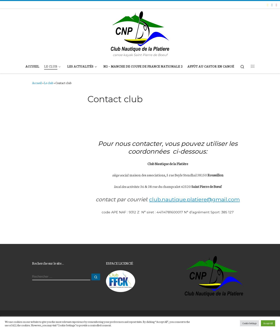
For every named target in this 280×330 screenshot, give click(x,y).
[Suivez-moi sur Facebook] (272, 5)
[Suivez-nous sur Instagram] (276, 5)
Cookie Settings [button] (249, 323)
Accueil (37, 83)
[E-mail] (267, 5)
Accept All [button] (268, 323)
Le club (48, 83)
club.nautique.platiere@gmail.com (194, 199)
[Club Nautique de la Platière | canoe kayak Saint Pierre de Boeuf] (140, 30)
